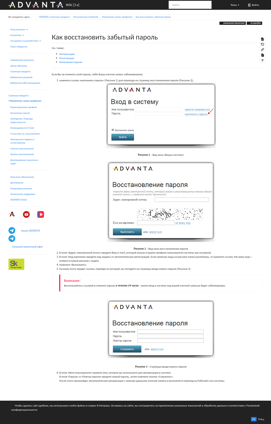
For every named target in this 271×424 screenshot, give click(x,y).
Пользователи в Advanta (85, 16)
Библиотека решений (21, 77)
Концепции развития (21, 188)
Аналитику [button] (17, 35)
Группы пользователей (22, 154)
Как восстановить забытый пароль (153, 16)
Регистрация (66, 58)
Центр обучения (18, 65)
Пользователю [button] (19, 29)
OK (253, 419)
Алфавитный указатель (22, 60)
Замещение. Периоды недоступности (21, 120)
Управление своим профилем (117, 16)
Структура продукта (20, 71)
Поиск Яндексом (18, 46)
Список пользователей (21, 148)
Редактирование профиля (23, 107)
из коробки (255, 23)
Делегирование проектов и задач (24, 161)
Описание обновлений (22, 177)
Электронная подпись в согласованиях (22, 141)
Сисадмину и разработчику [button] (25, 40)
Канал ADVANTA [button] (30, 230)
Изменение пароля (20, 113)
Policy (261, 419)
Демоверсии (16, 182)
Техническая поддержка (22, 194)
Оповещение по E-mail (22, 127)
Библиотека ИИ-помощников (25, 82)
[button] (233, 4)
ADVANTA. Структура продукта (54, 16)
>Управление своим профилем (24, 100)
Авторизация (67, 54)
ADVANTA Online (18, 199)
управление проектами (234, 23)
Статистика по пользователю (25, 133)
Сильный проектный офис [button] (27, 246)
